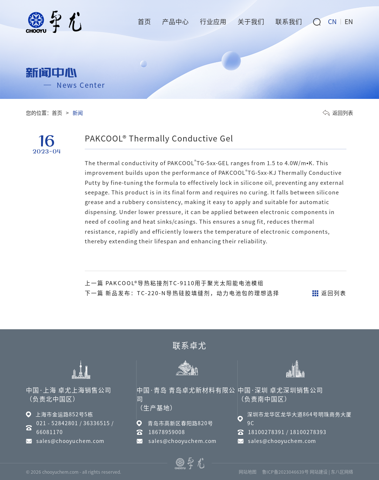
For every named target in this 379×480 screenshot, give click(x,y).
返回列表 (338, 113)
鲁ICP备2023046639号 (285, 472)
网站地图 (247, 472)
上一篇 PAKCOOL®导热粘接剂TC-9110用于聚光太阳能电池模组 (174, 283)
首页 (57, 113)
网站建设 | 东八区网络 (331, 472)
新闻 (78, 113)
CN (332, 22)
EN (349, 22)
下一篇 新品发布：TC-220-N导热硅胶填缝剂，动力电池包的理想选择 (182, 293)
